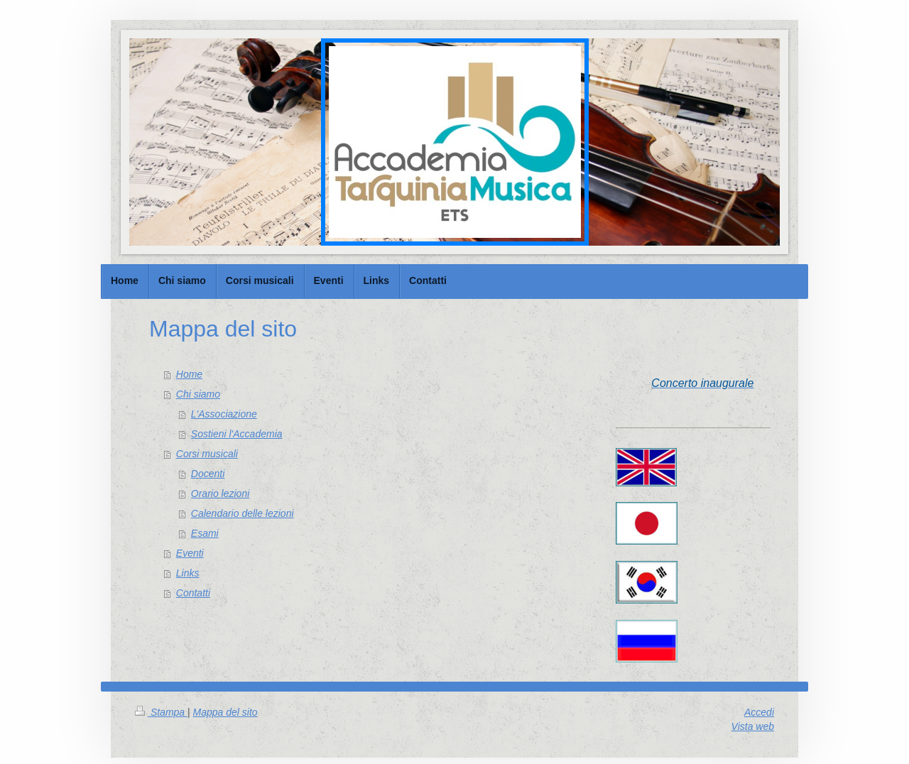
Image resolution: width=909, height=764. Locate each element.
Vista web (752, 726)
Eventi (190, 553)
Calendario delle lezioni (242, 513)
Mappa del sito (225, 712)
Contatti (193, 593)
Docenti (207, 473)
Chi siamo (198, 394)
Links (188, 573)
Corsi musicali (207, 453)
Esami (205, 533)
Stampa (161, 712)
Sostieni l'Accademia (237, 434)
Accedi (759, 712)
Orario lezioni (220, 493)
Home (189, 374)
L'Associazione (224, 414)
